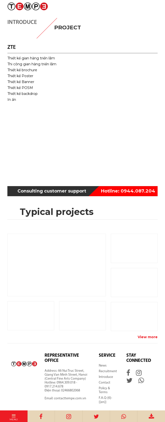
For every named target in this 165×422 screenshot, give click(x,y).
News (103, 366)
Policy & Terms (104, 390)
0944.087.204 (128, 191)
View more (148, 337)
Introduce (106, 377)
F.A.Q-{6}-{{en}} (105, 400)
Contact (104, 383)
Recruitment (108, 371)
